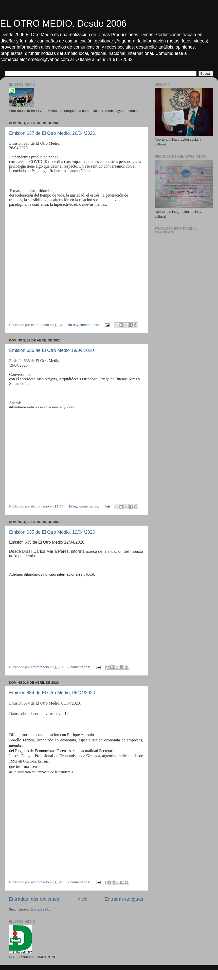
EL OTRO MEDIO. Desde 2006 (63, 23)
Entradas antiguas (124, 899)
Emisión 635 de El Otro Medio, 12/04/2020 (52, 532)
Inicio (81, 899)
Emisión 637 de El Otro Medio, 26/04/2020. (52, 133)
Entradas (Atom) (43, 909)
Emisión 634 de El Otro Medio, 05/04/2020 (52, 692)
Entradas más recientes (34, 899)
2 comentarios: (79, 667)
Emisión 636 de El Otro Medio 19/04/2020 (51, 350)
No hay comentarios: (83, 325)
